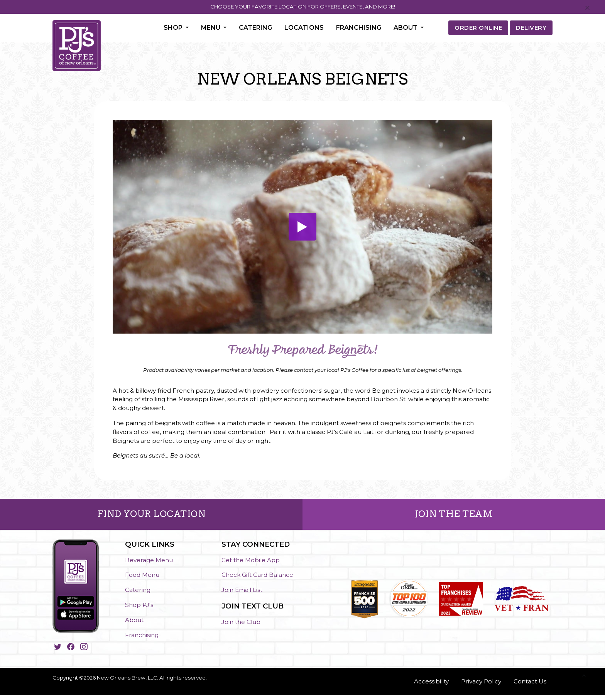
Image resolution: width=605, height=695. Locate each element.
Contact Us (530, 681)
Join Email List (241, 589)
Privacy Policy (481, 681)
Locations (304, 27)
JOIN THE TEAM (454, 514)
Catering (255, 27)
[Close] (587, 8)
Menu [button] (211, 27)
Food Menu (142, 574)
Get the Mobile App (250, 560)
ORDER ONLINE (478, 27)
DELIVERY (531, 27)
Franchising (358, 27)
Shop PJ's (139, 605)
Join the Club (240, 622)
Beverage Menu (149, 560)
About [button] (406, 27)
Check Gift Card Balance (257, 574)
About (134, 620)
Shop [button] (174, 27)
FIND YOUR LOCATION (151, 514)
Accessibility (431, 681)
